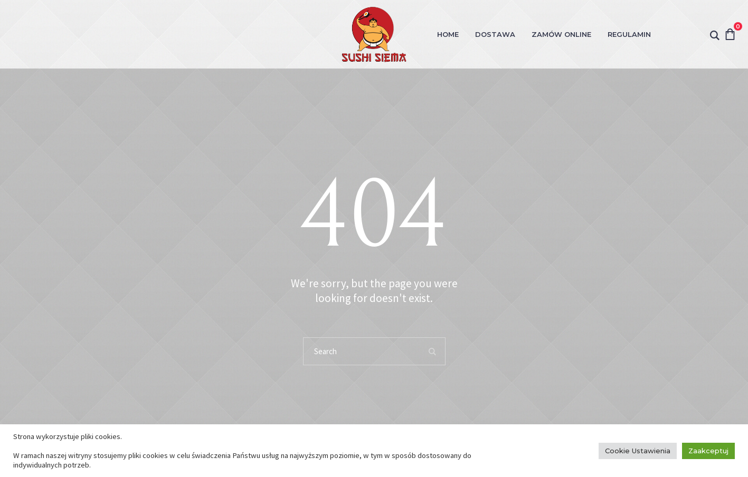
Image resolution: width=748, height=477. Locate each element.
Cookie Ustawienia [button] (637, 450)
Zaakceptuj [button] (708, 450)
